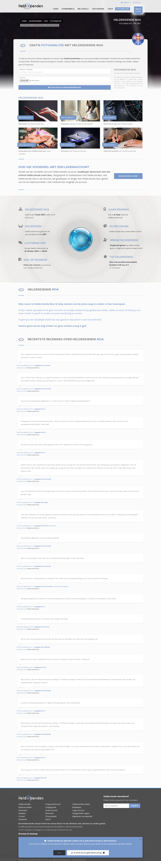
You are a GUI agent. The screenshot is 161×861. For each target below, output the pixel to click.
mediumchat (58, 182)
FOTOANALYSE (55, 21)
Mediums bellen (25, 807)
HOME (55, 9)
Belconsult (83, 9)
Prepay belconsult (52, 804)
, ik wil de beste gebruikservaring (87, 852)
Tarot (110, 9)
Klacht (48, 819)
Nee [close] (59, 852)
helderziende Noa (72, 58)
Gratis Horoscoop (110, 124)
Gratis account (51, 810)
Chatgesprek (98, 9)
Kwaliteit (22, 813)
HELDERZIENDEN (35, 21)
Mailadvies (65, 124)
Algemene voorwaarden (82, 816)
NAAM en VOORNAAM (26, 69)
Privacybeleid (50, 816)
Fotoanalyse (123, 9)
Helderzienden (24, 804)
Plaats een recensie (110, 151)
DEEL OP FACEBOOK (35, 259)
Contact (21, 816)
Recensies (64, 151)
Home (24, 21)
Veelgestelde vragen (80, 813)
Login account (78, 810)
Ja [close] (88, 852)
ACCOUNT (138, 10)
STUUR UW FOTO (64, 87)
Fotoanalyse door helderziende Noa (32, 151)
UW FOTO (22, 78)
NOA (46, 21)
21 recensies (114, 268)
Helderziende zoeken (81, 804)
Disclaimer (22, 819)
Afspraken (22, 810)
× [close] (140, 839)
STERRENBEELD (67, 9)
